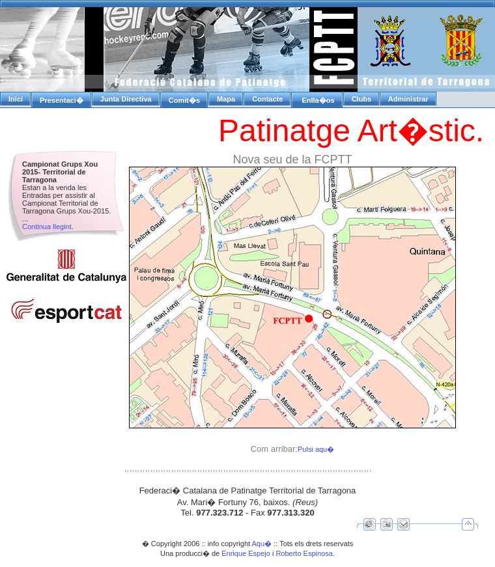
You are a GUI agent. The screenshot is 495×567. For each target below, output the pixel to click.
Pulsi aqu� (316, 449)
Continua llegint (47, 226)
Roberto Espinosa (304, 553)
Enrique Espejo (245, 553)
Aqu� (262, 543)
